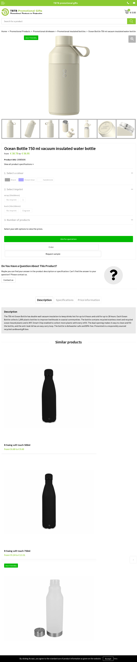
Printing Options (77, 551)
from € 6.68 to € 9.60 (14, 413)
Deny (115, 659)
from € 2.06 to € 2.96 (14, 492)
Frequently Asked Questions (82, 539)
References (75, 590)
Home (4, 31)
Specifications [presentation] (64, 292)
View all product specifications (19, 164)
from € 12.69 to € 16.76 (82, 492)
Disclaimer (6, 590)
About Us (74, 582)
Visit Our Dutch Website (80, 594)
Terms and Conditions (11, 594)
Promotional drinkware (44, 31)
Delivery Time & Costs (80, 543)
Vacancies (74, 586)
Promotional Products (20, 31)
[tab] (44, 292)
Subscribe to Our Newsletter (14, 602)
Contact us (8, 272)
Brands (4, 582)
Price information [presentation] (89, 292)
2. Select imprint (13, 189)
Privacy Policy (7, 586)
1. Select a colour (13, 173)
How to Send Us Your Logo (81, 560)
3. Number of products (17, 220)
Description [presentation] (44, 292)
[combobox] (64, 21)
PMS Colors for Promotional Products (87, 556)
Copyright (6, 598)
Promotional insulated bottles (71, 31)
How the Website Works (81, 547)
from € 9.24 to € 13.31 (81, 413)
